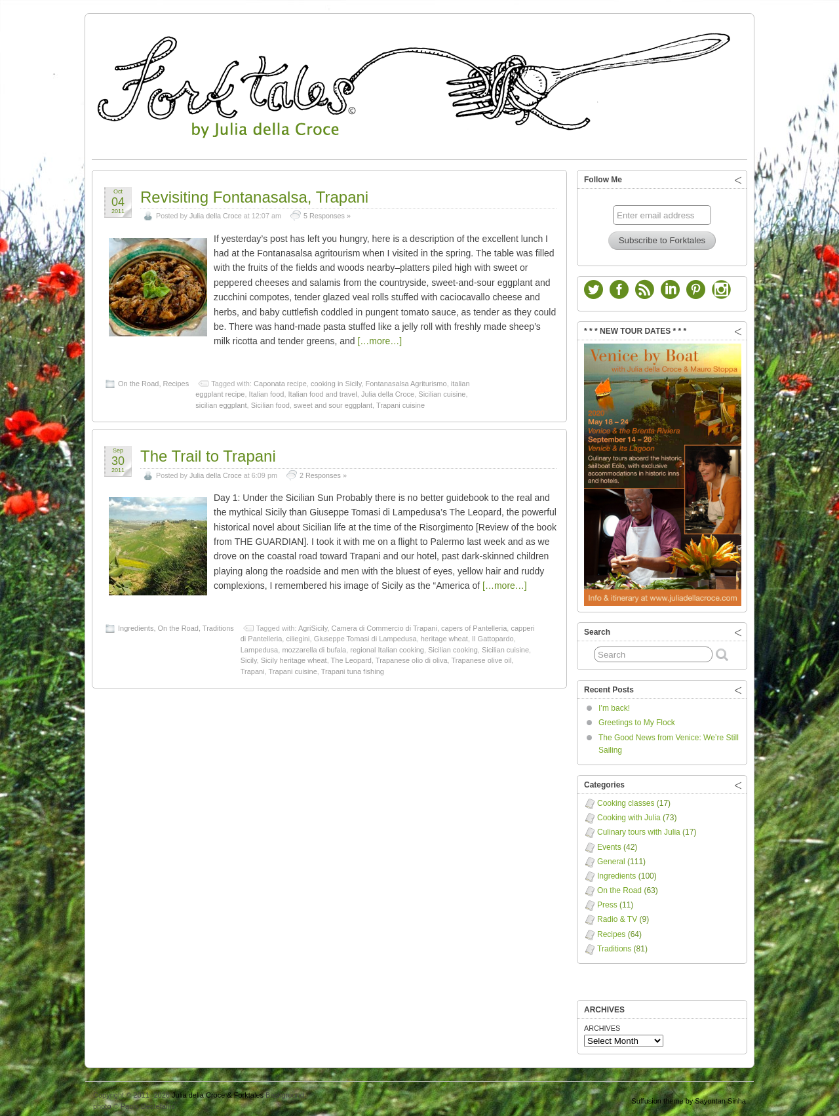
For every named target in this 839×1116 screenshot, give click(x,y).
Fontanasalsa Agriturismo (406, 380)
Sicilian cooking (453, 646)
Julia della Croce (215, 212)
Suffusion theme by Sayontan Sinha (688, 1098)
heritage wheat (444, 635)
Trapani (253, 668)
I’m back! (614, 704)
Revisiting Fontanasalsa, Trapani (254, 194)
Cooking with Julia (629, 814)
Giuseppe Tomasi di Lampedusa (365, 635)
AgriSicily (312, 625)
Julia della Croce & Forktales (217, 1092)
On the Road (138, 380)
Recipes (176, 380)
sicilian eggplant (220, 402)
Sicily (249, 657)
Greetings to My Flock (636, 719)
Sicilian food (270, 402)
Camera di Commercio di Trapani (384, 625)
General (611, 858)
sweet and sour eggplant (333, 402)
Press (607, 901)
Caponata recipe (280, 380)
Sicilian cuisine (441, 391)
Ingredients (135, 625)
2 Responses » (323, 472)
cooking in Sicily (336, 380)
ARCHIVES (602, 1025)
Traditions (218, 625)
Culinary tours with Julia (638, 828)
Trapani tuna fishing (352, 668)
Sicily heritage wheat (294, 657)
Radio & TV (617, 916)
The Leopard (351, 657)
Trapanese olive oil (481, 657)
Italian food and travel (322, 391)
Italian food (266, 391)
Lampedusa (260, 646)
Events (609, 843)
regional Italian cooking (387, 646)
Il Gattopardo (493, 635)
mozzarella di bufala (314, 646)
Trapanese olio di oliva (412, 657)
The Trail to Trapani (208, 453)
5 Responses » (327, 212)
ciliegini (297, 635)
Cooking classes (625, 800)
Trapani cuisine (400, 402)
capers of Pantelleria (474, 625)
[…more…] (379, 337)
